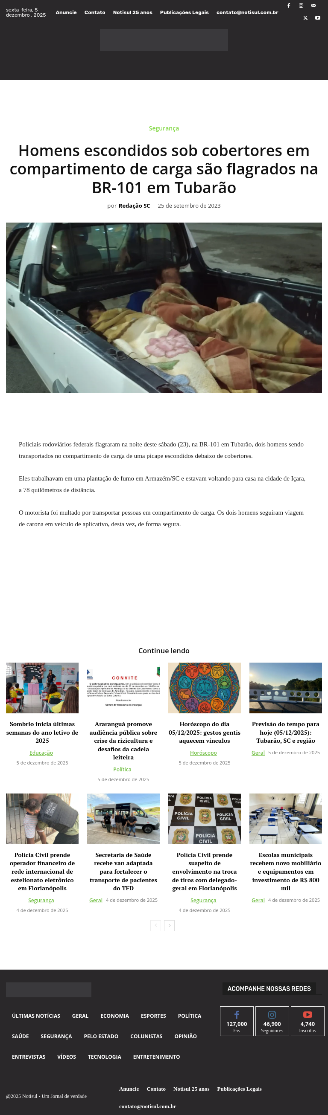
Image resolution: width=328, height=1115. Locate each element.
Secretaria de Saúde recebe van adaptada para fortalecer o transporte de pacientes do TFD (123, 871)
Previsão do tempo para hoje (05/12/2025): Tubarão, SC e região (285, 732)
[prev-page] (155, 925)
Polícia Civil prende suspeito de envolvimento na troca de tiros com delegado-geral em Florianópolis (204, 871)
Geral (258, 752)
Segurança (164, 130)
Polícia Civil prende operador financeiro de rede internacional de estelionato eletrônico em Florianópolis (42, 871)
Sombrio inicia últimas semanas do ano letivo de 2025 (42, 732)
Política (122, 769)
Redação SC (134, 206)
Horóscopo (203, 752)
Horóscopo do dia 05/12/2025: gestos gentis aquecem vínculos (204, 732)
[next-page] (169, 925)
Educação (41, 752)
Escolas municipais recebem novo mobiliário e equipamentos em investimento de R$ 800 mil (286, 871)
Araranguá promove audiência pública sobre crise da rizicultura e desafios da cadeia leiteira (124, 740)
